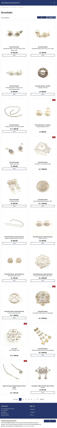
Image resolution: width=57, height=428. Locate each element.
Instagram (32, 412)
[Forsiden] (10, 2)
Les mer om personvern (28, 426)
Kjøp (14, 55)
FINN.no (32, 415)
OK (50, 421)
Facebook (32, 409)
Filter (41, 17)
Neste (42, 399)
